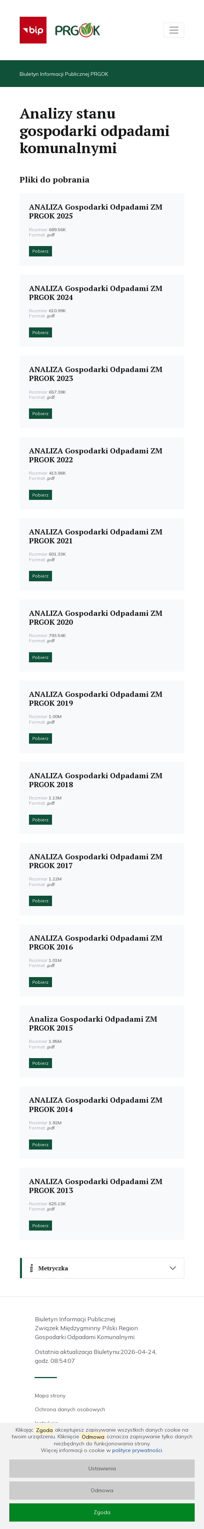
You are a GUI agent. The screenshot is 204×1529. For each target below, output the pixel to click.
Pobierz (40, 251)
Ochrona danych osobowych (70, 1409)
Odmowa (102, 1490)
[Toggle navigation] (173, 30)
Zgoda (102, 1512)
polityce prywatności (137, 1450)
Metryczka (47, 1268)
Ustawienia (102, 1468)
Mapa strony (50, 1395)
